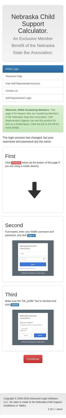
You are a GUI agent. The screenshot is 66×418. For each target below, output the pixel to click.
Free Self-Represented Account (22, 83)
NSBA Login (12, 69)
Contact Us (11, 90)
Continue (33, 359)
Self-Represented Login (18, 98)
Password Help (13, 76)
